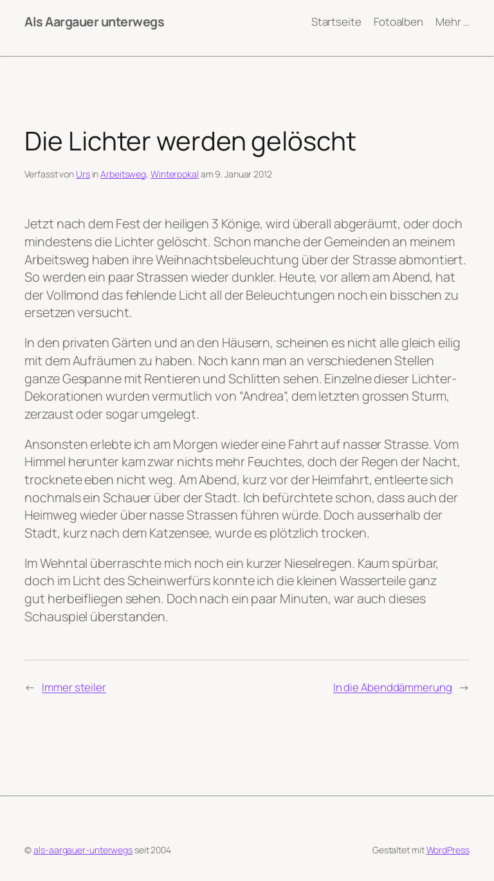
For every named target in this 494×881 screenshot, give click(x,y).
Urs (83, 174)
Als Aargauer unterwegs (94, 21)
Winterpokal (175, 174)
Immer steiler (74, 687)
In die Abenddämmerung (392, 687)
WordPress (448, 850)
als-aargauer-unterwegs (83, 850)
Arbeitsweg (123, 174)
